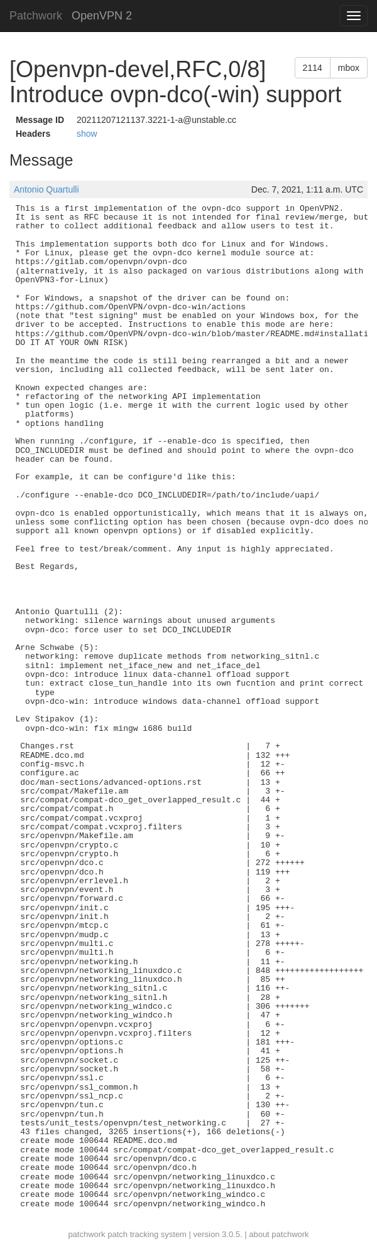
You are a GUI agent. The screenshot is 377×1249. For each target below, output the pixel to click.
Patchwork (35, 15)
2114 (312, 68)
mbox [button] (348, 68)
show (87, 134)
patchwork (86, 1234)
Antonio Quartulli (46, 189)
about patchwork (279, 1234)
